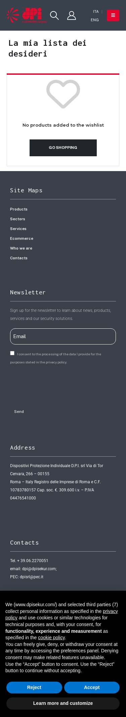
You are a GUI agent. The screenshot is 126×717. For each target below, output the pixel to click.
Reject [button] (34, 687)
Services (18, 228)
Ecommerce (21, 238)
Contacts (19, 258)
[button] (54, 15)
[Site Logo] (27, 15)
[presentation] (61, 384)
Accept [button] (92, 687)
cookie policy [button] (51, 637)
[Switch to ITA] (96, 11)
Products (19, 209)
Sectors (17, 219)
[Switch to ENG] (94, 20)
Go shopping (63, 147)
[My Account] (72, 15)
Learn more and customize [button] (63, 703)
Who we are (21, 248)
